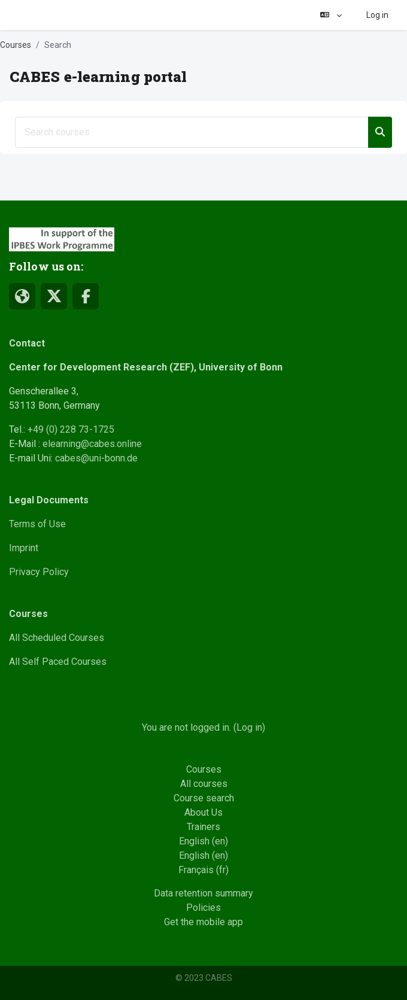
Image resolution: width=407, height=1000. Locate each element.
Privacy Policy (39, 571)
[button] (331, 15)
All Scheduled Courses (56, 637)
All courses (203, 783)
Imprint (23, 548)
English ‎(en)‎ (203, 841)
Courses (15, 45)
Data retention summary (203, 893)
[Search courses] (192, 132)
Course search (204, 798)
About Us (203, 812)
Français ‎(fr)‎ (203, 870)
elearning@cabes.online (92, 443)
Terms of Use (37, 524)
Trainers (203, 826)
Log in (377, 15)
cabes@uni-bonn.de (96, 458)
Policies (203, 907)
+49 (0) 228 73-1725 (71, 429)
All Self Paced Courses (58, 661)
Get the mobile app (203, 922)
